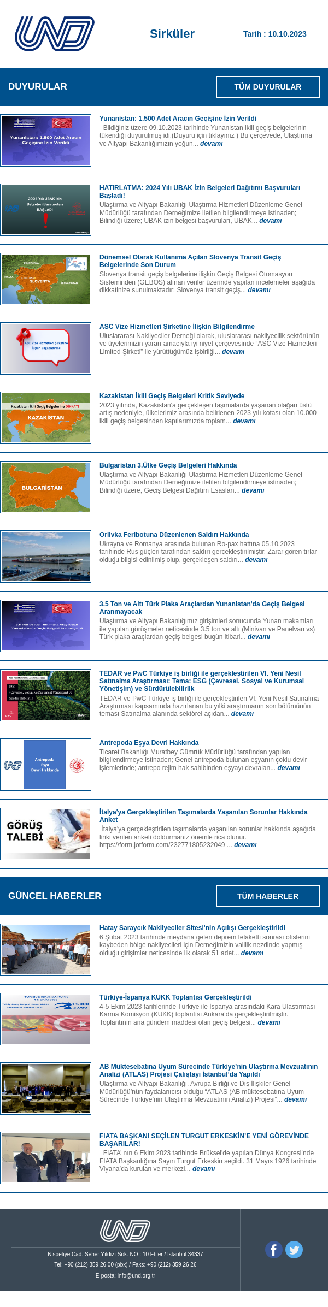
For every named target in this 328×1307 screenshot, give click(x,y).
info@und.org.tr (136, 1276)
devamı (211, 143)
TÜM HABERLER (267, 896)
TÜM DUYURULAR (268, 86)
